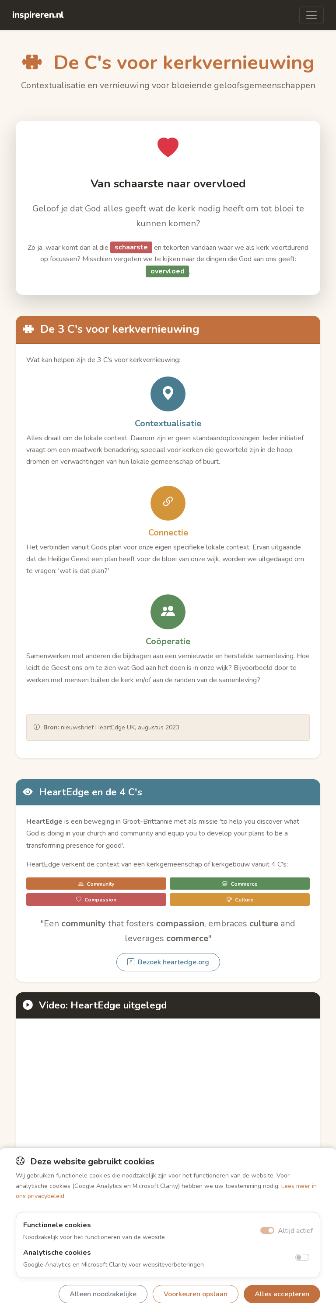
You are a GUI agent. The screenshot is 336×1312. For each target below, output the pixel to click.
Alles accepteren (282, 1294)
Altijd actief (295, 1231)
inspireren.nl (38, 15)
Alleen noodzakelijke (103, 1294)
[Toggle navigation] (311, 15)
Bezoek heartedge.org (168, 962)
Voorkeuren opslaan (196, 1294)
